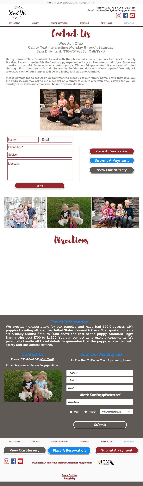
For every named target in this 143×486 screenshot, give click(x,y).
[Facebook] (125, 15)
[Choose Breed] (99, 402)
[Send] (40, 186)
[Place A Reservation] (111, 151)
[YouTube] (132, 15)
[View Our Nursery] (111, 170)
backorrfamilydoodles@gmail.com (116, 10)
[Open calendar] (129, 412)
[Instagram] (118, 15)
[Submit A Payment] (111, 160)
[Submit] (100, 424)
